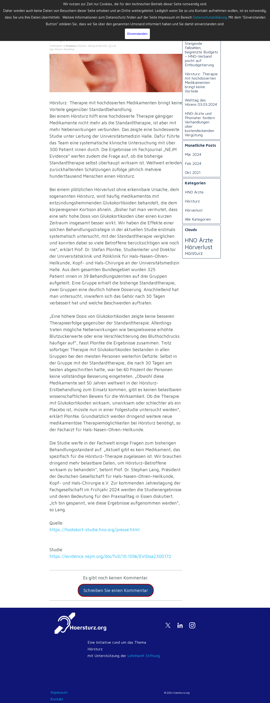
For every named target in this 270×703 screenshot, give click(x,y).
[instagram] (192, 625)
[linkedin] (180, 625)
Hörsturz (59, 49)
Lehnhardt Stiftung (144, 655)
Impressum (59, 692)
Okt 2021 (193, 172)
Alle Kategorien (198, 219)
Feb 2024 (193, 163)
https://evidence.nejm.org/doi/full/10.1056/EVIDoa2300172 (110, 556)
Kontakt (57, 699)
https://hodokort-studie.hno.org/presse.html (94, 529)
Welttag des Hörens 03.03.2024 (201, 102)
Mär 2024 (193, 154)
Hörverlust (194, 210)
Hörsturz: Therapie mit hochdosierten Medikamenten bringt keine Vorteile (201, 82)
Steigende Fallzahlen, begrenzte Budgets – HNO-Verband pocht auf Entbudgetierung (201, 54)
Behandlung (69, 49)
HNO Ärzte (194, 192)
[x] (168, 625)
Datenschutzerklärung (210, 17)
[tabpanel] (124, 652)
